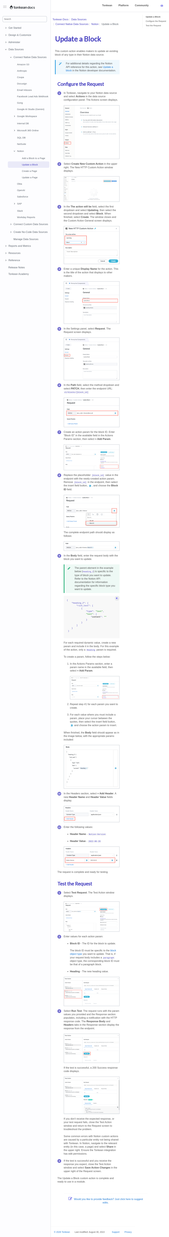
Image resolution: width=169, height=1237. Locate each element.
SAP (17, 203)
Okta (19, 183)
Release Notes (16, 267)
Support (116, 1232)
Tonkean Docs (60, 19)
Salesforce (22, 196)
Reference (14, 260)
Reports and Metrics (19, 246)
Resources (14, 253)
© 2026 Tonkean (62, 1232)
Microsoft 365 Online (26, 130)
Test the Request (153, 25)
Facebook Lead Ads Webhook (32, 96)
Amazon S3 (23, 64)
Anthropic (22, 70)
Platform (123, 5)
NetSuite (21, 144)
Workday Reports (26, 217)
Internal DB (23, 123)
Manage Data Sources (25, 239)
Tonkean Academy (18, 274)
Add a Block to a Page (33, 158)
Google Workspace (25, 116)
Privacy (128, 1232)
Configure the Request (156, 21)
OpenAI (21, 190)
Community (142, 5)
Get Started (14, 28)
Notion (18, 151)
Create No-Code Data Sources (28, 232)
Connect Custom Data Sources (28, 224)
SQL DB (21, 137)
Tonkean (107, 5)
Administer (14, 42)
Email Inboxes (24, 90)
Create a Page (29, 171)
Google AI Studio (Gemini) (30, 109)
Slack (20, 210)
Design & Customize (19, 35)
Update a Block (30, 164)
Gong (20, 102)
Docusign (22, 83)
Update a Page (30, 177)
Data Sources (16, 49)
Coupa (20, 77)
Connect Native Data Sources (27, 57)
